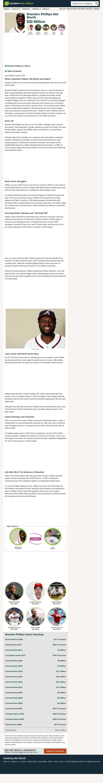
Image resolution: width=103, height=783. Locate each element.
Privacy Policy (32, 761)
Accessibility (42, 761)
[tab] (35, 66)
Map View (89, 9)
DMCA (50, 761)
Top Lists (62, 9)
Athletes (7, 9)
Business (16, 9)
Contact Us (15, 761)
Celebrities (26, 9)
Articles (46, 9)
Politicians (36, 9)
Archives (23, 761)
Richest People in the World (76, 9)
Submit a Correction (55, 751)
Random (96, 9)
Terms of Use (58, 761)
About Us (6, 761)
